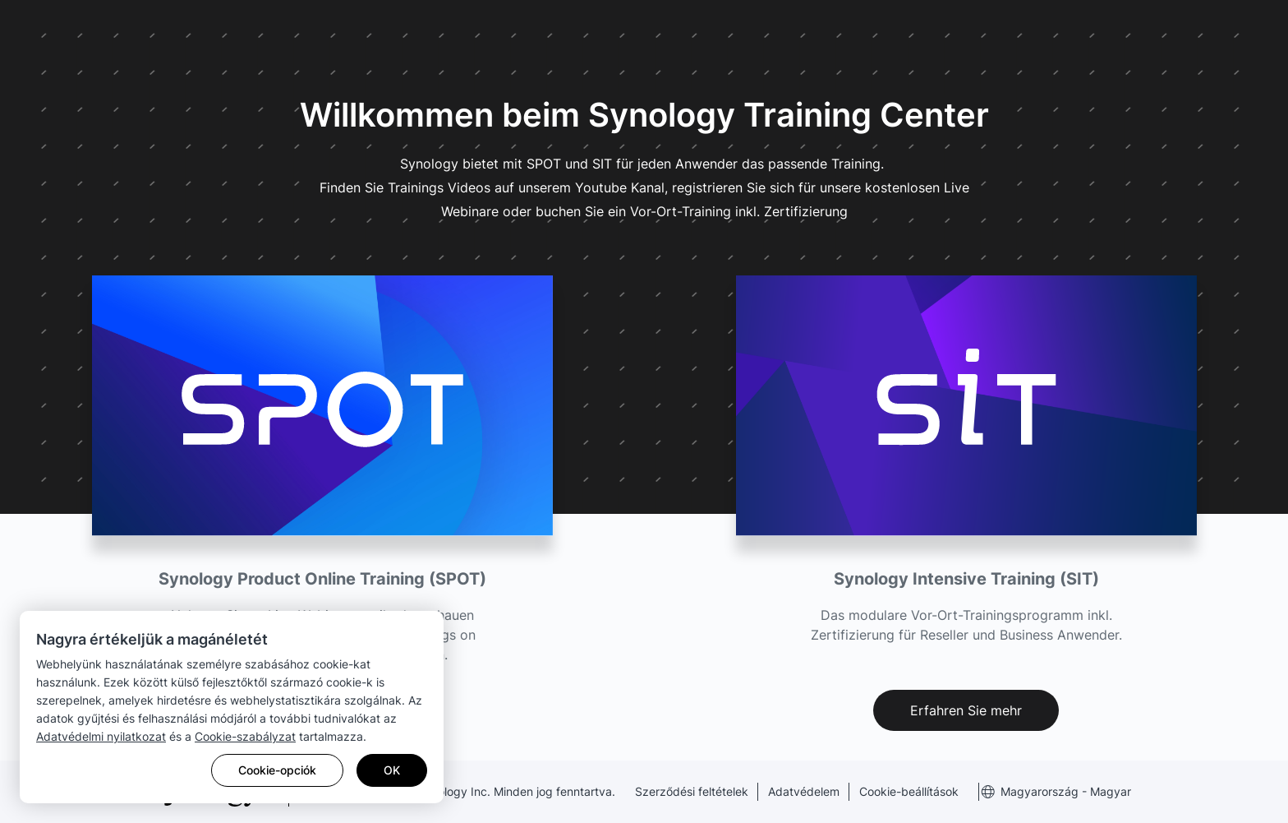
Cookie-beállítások (909, 791)
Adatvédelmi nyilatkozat (101, 736)
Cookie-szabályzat (245, 736)
